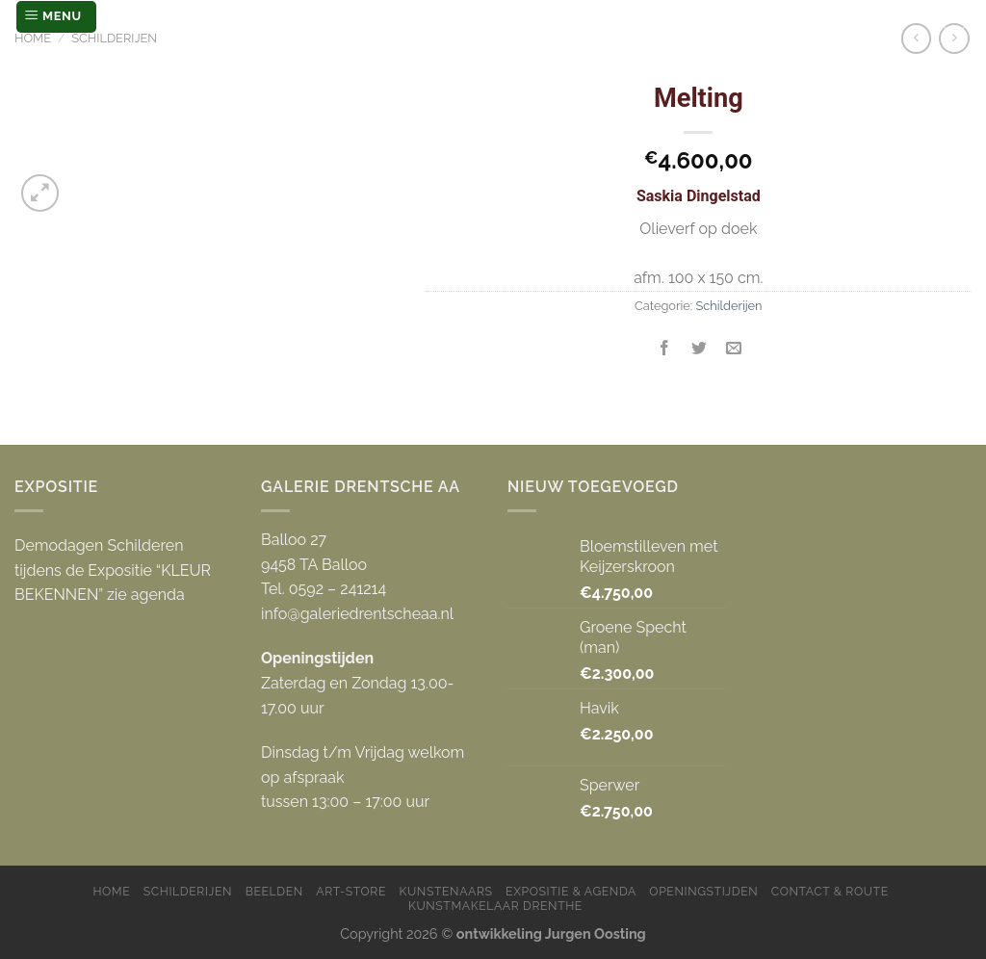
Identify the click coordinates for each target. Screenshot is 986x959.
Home (32, 38)
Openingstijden (703, 891)
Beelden (274, 891)
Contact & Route (830, 891)
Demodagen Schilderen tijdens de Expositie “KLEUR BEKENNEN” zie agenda (112, 570)
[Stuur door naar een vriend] (734, 349)
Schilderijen (114, 38)
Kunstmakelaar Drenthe (495, 905)
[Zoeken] (954, 16)
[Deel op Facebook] (665, 349)
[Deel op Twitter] (699, 349)
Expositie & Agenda (571, 891)
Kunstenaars (446, 891)
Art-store (351, 891)
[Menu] (56, 17)
